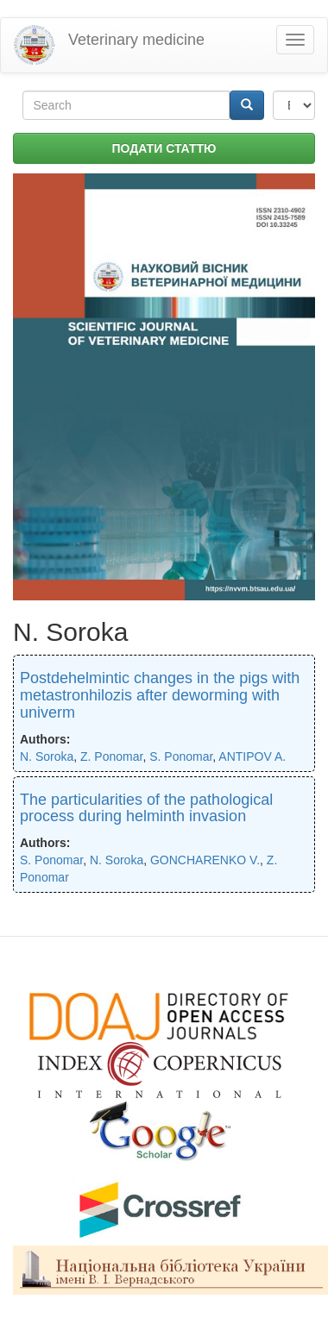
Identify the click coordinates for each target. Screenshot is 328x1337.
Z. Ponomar (111, 756)
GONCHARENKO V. (205, 860)
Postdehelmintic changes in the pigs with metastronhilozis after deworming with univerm (160, 695)
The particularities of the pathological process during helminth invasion (146, 808)
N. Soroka (46, 756)
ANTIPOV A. (252, 756)
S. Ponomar (180, 756)
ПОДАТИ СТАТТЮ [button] (163, 148)
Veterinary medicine (136, 39)
